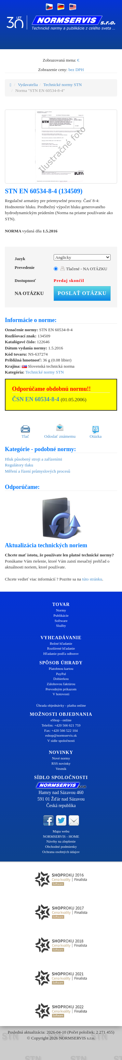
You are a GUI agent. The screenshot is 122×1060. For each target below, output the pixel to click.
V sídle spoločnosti (61, 741)
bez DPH (76, 69)
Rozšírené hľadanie (61, 648)
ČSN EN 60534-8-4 (35, 399)
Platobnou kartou (61, 668)
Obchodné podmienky (61, 846)
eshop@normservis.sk (61, 735)
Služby (61, 625)
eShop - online (60, 720)
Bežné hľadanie (61, 643)
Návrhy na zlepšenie (61, 841)
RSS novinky (60, 763)
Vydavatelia (28, 84)
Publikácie (60, 615)
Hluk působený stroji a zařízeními (33, 459)
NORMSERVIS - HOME (61, 836)
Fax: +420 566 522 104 (61, 730)
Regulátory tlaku (19, 465)
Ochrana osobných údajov (61, 852)
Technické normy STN (62, 84)
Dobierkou (61, 679)
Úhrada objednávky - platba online (61, 705)
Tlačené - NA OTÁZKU (83, 268)
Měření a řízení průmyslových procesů (37, 471)
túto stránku (92, 579)
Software (61, 621)
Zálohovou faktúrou (61, 684)
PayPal (61, 674)
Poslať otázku (82, 293)
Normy (61, 610)
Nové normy (61, 758)
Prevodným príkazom (61, 689)
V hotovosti (61, 694)
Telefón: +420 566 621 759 (61, 725)
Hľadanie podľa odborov (61, 653)
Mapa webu (61, 831)
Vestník (61, 769)
